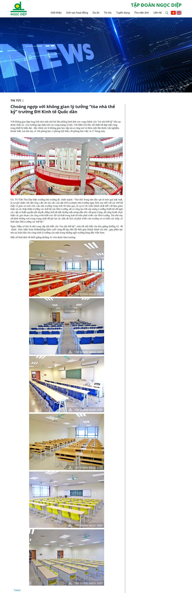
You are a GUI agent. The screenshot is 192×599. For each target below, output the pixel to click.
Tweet (17, 590)
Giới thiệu (56, 12)
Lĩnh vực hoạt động (77, 12)
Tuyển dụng (123, 12)
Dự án (96, 12)
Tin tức (108, 12)
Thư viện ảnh (141, 12)
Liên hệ (157, 12)
